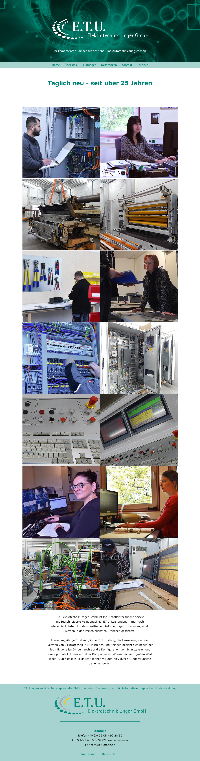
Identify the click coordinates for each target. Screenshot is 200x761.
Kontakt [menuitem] (126, 65)
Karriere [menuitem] (142, 65)
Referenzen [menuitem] (109, 65)
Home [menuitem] (56, 65)
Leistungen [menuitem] (89, 65)
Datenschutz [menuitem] (110, 754)
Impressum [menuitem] (88, 754)
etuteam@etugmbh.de (100, 744)
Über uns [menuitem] (71, 65)
